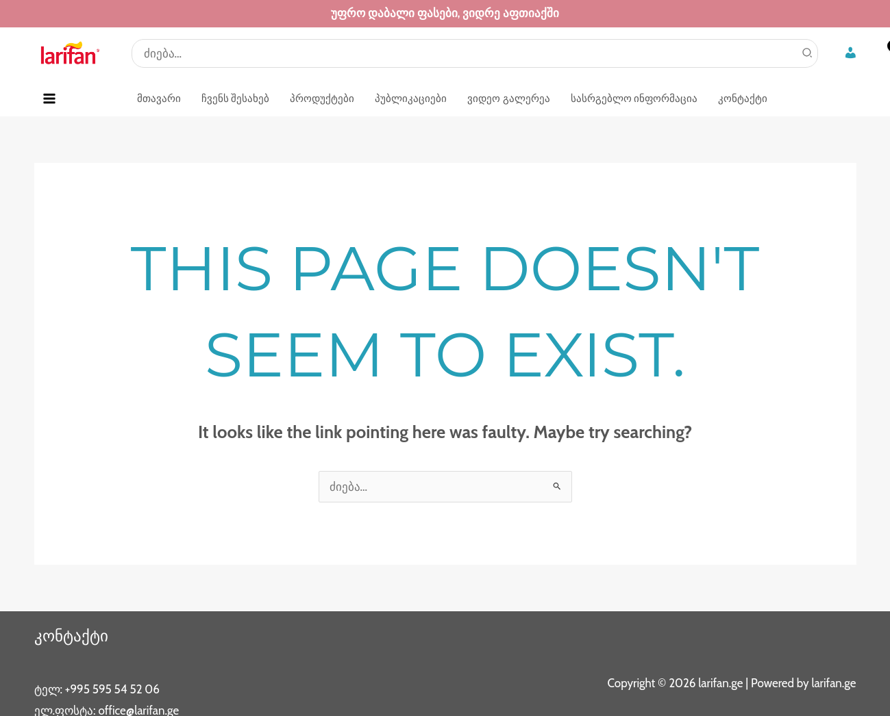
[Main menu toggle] (50, 98)
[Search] (808, 53)
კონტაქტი (72, 635)
